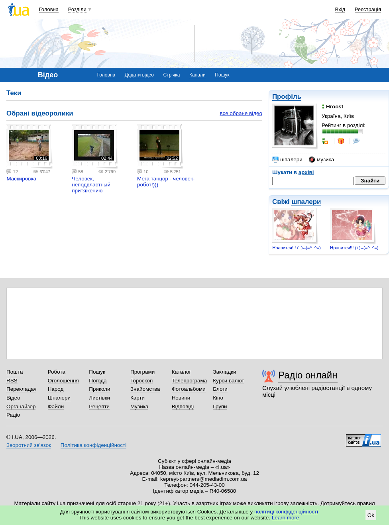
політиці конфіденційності (286, 512)
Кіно (218, 398)
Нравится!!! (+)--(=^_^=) (296, 247)
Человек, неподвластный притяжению (91, 185)
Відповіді (183, 406)
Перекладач (21, 389)
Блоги (220, 389)
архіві (306, 172)
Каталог (181, 372)
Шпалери (59, 398)
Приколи (99, 389)
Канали (197, 75)
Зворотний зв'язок (28, 445)
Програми (142, 372)
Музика (139, 406)
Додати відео (139, 75)
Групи (220, 406)
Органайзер (20, 406)
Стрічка (171, 75)
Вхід (340, 9)
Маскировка (21, 179)
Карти (137, 398)
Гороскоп (141, 381)
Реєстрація (368, 9)
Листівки (99, 398)
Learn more (285, 518)
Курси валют (228, 381)
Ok (370, 515)
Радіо (13, 415)
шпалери (287, 160)
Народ (56, 389)
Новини (181, 398)
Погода (97, 381)
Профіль (286, 96)
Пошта (14, 372)
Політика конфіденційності (93, 445)
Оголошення (63, 381)
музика (321, 160)
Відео (13, 398)
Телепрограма (189, 381)
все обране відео (241, 113)
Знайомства (145, 389)
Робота (56, 372)
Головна (49, 9)
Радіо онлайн (308, 375)
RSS (12, 381)
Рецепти (99, 406)
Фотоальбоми (189, 389)
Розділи (77, 9)
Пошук (222, 75)
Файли (56, 406)
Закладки (224, 372)
